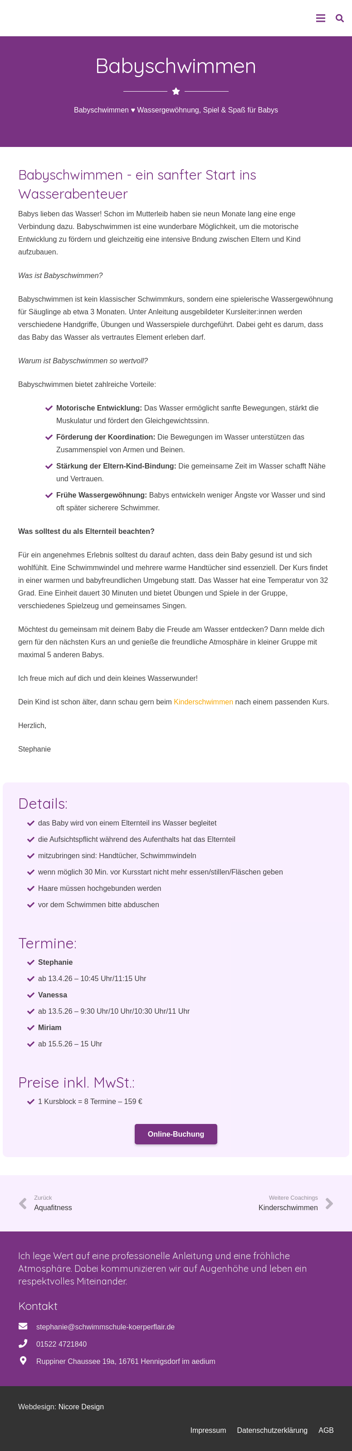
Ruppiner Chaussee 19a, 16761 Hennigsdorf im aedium (125, 1361)
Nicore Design (81, 1407)
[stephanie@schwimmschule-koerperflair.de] (27, 1327)
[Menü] (320, 18)
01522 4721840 (61, 1344)
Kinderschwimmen (203, 702)
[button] (340, 18)
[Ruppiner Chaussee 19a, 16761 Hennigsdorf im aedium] (27, 1361)
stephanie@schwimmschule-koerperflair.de (105, 1327)
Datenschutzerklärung (272, 1430)
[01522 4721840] (27, 1344)
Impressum (208, 1430)
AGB (326, 1430)
